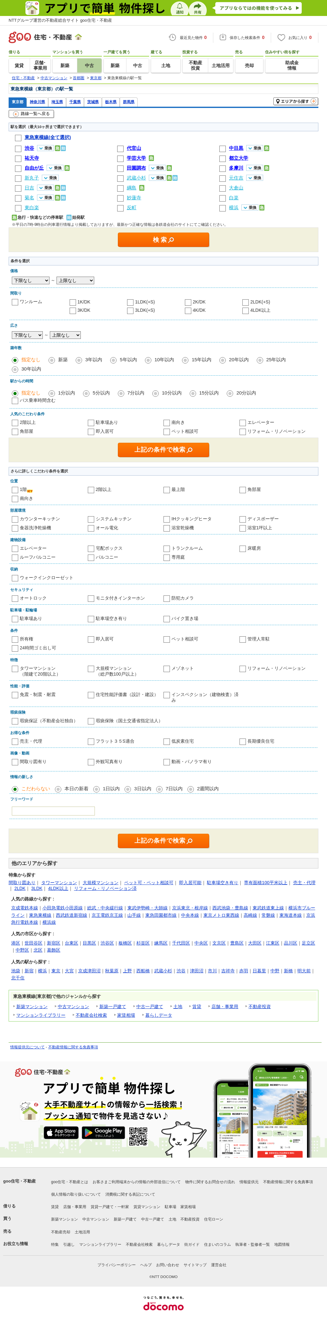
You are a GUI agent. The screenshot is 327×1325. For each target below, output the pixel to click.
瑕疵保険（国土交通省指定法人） (129, 720)
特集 (55, 1244)
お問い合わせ (167, 1265)
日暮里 (259, 970)
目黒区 (89, 943)
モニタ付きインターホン (120, 598)
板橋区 (125, 943)
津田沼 (196, 970)
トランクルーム (187, 548)
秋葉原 (111, 970)
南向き (178, 422)
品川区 (290, 943)
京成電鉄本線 (24, 907)
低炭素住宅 (182, 741)
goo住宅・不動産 (19, 1181)
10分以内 (172, 392)
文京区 (219, 943)
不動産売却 (60, 1232)
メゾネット (182, 668)
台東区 (71, 943)
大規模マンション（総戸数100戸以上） (117, 671)
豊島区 (237, 943)
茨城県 (93, 102)
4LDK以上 (260, 310)
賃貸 (196, 1006)
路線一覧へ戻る (31, 114)
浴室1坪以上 (259, 527)
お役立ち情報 (15, 1243)
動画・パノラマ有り (191, 761)
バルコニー (107, 557)
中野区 (22, 950)
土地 (177, 1006)
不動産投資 (259, 1006)
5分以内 (101, 392)
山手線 (134, 915)
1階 (23, 489)
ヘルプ (146, 1265)
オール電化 (107, 527)
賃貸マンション (146, 1207)
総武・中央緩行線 (105, 907)
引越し (69, 1244)
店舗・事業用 (224, 1006)
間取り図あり (22, 882)
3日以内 (142, 788)
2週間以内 (208, 788)
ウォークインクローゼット (46, 577)
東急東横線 (40, 915)
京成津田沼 (89, 970)
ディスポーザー (263, 518)
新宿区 (53, 943)
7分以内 (135, 392)
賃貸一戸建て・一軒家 (110, 1207)
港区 (15, 943)
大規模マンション (100, 882)
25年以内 (276, 359)
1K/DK (84, 301)
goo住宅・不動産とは (69, 1182)
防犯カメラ (182, 598)
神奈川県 (37, 102)
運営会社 (218, 1265)
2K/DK (199, 301)
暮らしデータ (158, 1015)
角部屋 (26, 431)
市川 (212, 970)
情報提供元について (27, 1047)
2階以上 (28, 422)
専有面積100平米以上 (265, 882)
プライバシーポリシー (116, 1265)
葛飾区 (53, 950)
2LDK (20, 888)
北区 (38, 950)
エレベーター (260, 422)
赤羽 (243, 970)
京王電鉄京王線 (107, 915)
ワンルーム (31, 301)
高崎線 (250, 915)
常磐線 (268, 915)
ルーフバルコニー (38, 557)
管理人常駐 (258, 638)
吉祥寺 (228, 970)
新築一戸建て (112, 1006)
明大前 (304, 970)
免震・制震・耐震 (38, 694)
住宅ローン (213, 1219)
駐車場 (170, 1207)
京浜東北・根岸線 (190, 907)
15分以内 (209, 392)
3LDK (36, 888)
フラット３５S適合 (115, 741)
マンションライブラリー (40, 1015)
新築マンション (32, 1006)
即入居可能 (190, 882)
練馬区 (161, 943)
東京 (55, 970)
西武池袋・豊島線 (230, 907)
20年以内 (239, 359)
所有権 (26, 638)
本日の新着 (76, 788)
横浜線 (49, 922)
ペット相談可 (184, 431)
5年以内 (128, 359)
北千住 (18, 977)
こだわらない (35, 788)
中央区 (201, 943)
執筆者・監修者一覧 (252, 1244)
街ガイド (192, 1244)
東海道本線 (290, 915)
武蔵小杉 (163, 970)
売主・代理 (31, 741)
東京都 (17, 102)
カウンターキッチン (40, 518)
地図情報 (282, 1244)
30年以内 (31, 368)
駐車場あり (107, 422)
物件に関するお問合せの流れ (210, 1182)
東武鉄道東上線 (268, 907)
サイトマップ (195, 1265)
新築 (63, 359)
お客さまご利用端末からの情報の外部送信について (137, 1182)
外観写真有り (109, 761)
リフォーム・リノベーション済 (105, 888)
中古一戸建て (149, 1006)
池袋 (15, 970)
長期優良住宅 (260, 741)
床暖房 (254, 548)
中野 (274, 970)
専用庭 (178, 557)
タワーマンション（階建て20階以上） (40, 671)
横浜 (42, 970)
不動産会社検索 (91, 1015)
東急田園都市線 (161, 915)
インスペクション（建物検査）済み (205, 697)
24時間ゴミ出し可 (38, 647)
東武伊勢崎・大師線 (147, 907)
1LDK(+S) (145, 301)
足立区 (308, 943)
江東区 (272, 943)
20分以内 (246, 392)
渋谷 (181, 970)
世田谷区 (33, 943)
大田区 (255, 943)
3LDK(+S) (145, 310)
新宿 (29, 970)
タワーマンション (59, 882)
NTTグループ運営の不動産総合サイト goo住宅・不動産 (60, 20)
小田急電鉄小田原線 (62, 907)
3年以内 (93, 359)
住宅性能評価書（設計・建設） (127, 694)
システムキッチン (114, 518)
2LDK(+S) (260, 301)
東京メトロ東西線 (221, 915)
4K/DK (199, 310)
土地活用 (82, 1232)
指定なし (31, 359)
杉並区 (143, 943)
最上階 (178, 489)
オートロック (33, 598)
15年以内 (201, 359)
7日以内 (174, 788)
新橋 (288, 970)
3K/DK (84, 310)
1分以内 (66, 392)
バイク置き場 (184, 618)
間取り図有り (33, 761)
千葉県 (75, 102)
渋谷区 (107, 943)
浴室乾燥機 (182, 527)
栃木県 (111, 102)
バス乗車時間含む (38, 400)
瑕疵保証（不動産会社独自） (49, 720)
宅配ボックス (109, 548)
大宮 (69, 970)
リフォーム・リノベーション (276, 431)
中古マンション (73, 1006)
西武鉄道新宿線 (71, 915)
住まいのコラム (217, 1244)
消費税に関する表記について (130, 1194)
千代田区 (181, 943)
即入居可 (105, 431)
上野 (127, 970)
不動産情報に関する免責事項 (73, 1047)
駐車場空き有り (111, 618)
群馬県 (128, 102)
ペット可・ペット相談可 (148, 882)
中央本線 (190, 915)
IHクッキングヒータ (191, 518)
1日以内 (111, 788)
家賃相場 (126, 1015)
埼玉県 (57, 102)
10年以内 (164, 359)
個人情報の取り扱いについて (76, 1194)
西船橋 (143, 970)
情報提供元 (249, 1182)
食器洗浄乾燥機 (35, 527)
